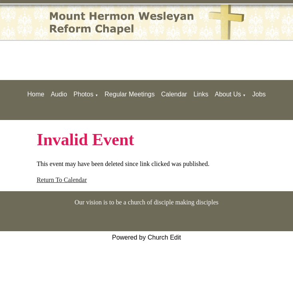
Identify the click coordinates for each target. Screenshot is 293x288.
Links (200, 94)
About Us (228, 94)
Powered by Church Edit (146, 237)
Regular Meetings (130, 94)
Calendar (174, 94)
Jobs (259, 94)
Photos (84, 94)
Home (35, 94)
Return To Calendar (62, 179)
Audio (59, 94)
